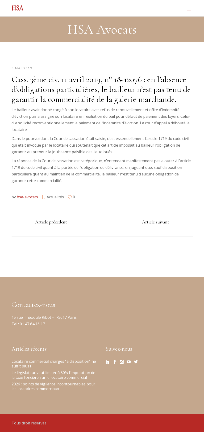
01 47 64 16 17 (32, 324)
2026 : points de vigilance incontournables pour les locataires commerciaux (53, 386)
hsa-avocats (27, 197)
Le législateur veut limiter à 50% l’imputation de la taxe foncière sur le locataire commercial (53, 375)
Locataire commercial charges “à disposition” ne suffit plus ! (54, 363)
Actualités (55, 197)
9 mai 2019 (22, 68)
